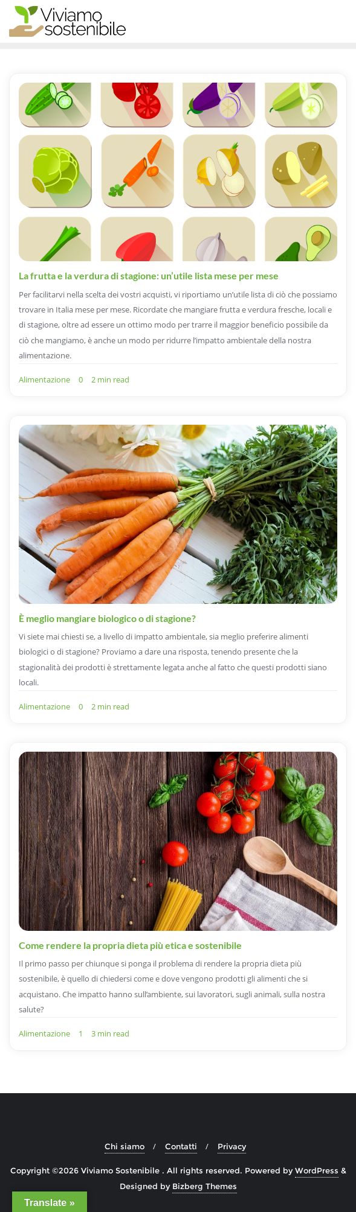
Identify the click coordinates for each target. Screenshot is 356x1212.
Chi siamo (124, 1146)
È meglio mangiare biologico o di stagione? (107, 618)
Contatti (181, 1146)
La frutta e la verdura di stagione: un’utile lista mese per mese (149, 275)
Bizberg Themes (204, 1186)
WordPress (316, 1170)
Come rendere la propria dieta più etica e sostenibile (130, 945)
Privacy (232, 1146)
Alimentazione (44, 379)
